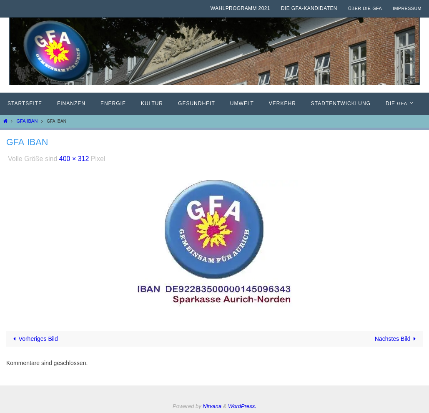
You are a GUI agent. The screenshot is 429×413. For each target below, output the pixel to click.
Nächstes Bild (397, 338)
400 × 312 (74, 158)
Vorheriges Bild (34, 338)
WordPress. (242, 406)
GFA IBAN (27, 120)
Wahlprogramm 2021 (240, 8)
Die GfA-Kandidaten (309, 8)
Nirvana (212, 406)
